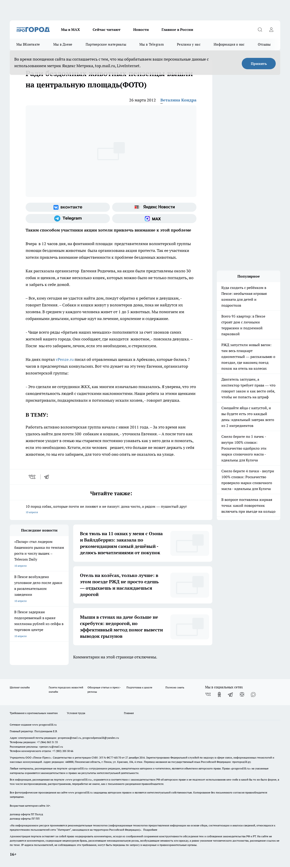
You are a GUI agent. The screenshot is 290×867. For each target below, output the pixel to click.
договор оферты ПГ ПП (25, 818)
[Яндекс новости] (154, 207)
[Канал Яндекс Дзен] (242, 694)
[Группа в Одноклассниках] (219, 694)
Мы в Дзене (62, 44)
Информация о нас (229, 44)
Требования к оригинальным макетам (34, 713)
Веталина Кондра (178, 100)
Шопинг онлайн (20, 687)
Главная (129, 713)
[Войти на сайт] (271, 29)
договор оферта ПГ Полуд (26, 814)
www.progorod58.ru (44, 724)
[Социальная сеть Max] (154, 218)
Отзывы (264, 44)
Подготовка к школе (139, 687)
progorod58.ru (78, 768)
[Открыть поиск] (259, 29)
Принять (259, 63)
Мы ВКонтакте (28, 44)
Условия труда (76, 713)
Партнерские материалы (106, 44)
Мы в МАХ (70, 29)
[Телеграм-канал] (68, 218)
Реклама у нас (189, 44)
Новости (141, 29)
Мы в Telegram (151, 44)
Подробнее (150, 829)
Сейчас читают (107, 29)
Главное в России (177, 29)
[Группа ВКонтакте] (68, 207)
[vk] (32, 477)
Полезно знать (174, 687)
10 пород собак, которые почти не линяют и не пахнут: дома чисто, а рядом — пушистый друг (111, 509)
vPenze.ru (65, 359)
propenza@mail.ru (69, 737)
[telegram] (48, 477)
